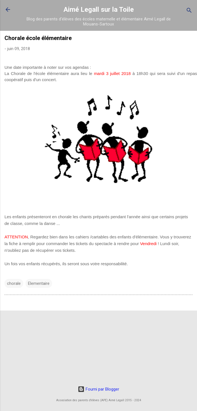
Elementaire (39, 283)
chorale (14, 283)
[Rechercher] (189, 11)
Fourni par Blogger (98, 389)
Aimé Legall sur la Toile (99, 9)
